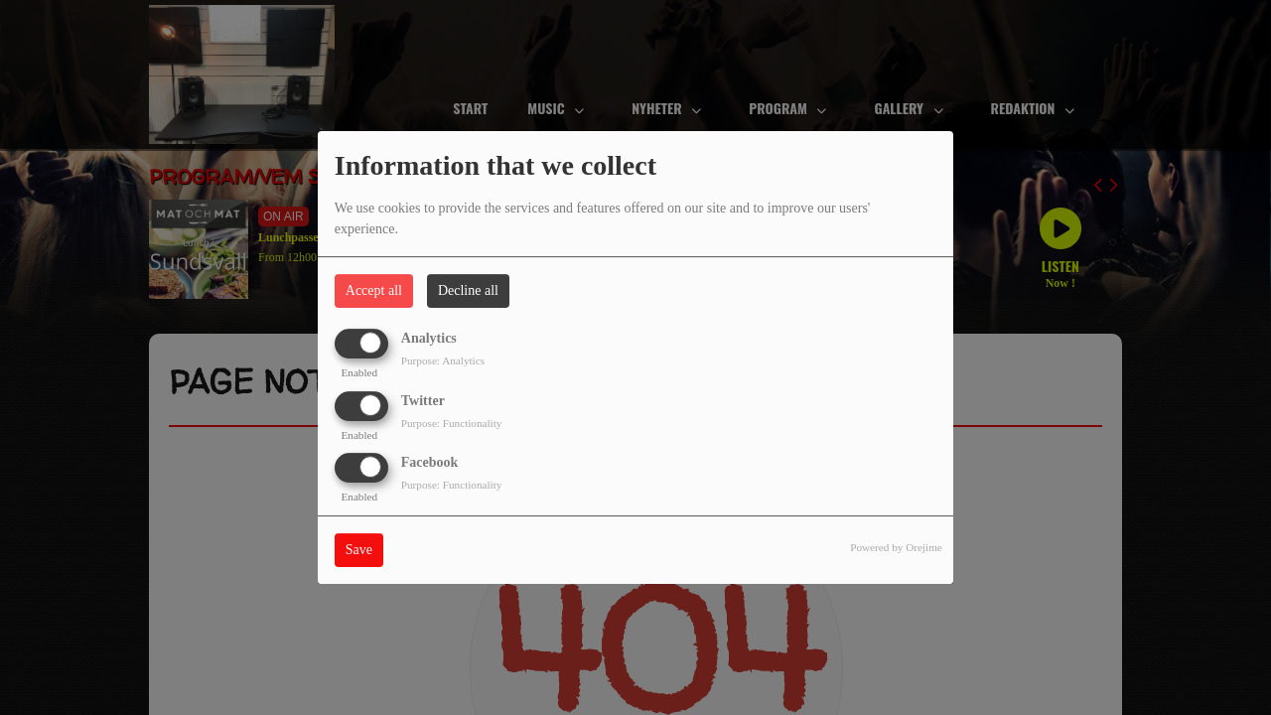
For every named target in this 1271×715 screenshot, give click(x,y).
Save (359, 549)
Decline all (468, 290)
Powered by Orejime (896, 547)
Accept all (374, 290)
